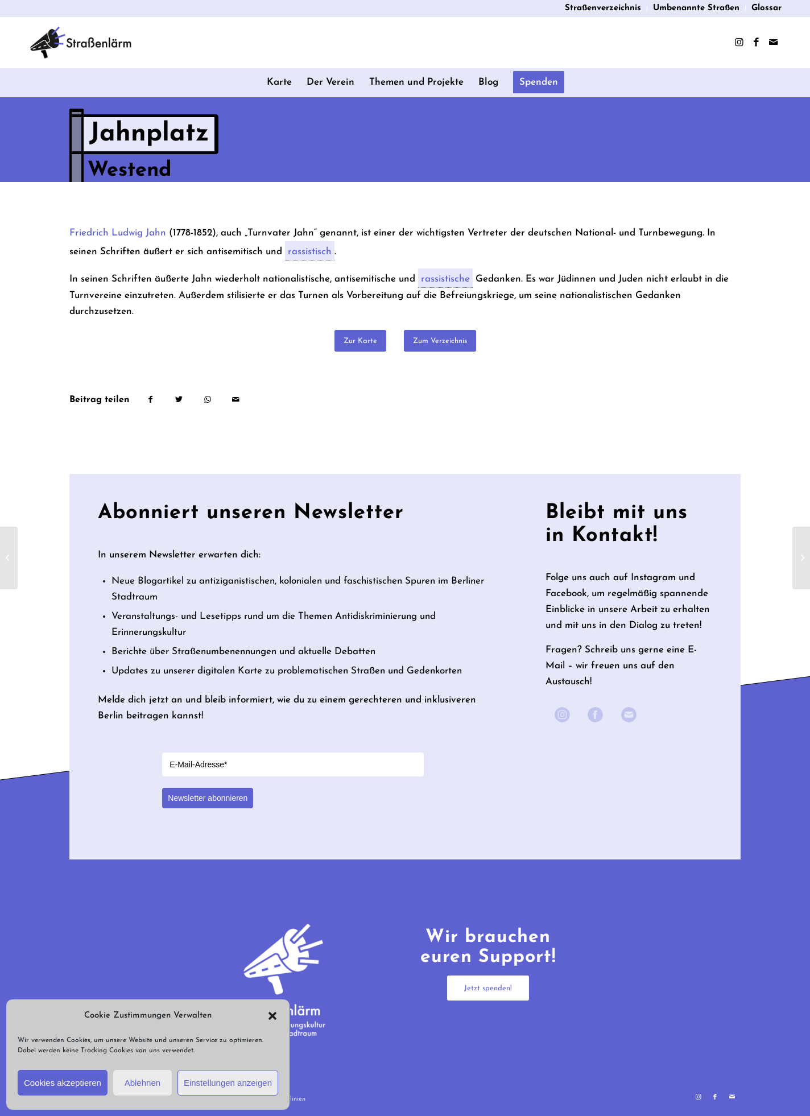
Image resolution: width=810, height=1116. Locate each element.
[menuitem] (603, 8)
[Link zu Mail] (773, 42)
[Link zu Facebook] (755, 42)
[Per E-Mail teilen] (236, 400)
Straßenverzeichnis (603, 8)
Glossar (766, 8)
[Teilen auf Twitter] (179, 400)
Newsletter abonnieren (207, 798)
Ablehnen (142, 1083)
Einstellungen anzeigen (228, 1083)
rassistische (445, 281)
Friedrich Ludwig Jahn (117, 233)
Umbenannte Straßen (696, 8)
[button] (272, 1016)
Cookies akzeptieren (62, 1083)
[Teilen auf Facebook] (150, 400)
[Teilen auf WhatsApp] (207, 400)
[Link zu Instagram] (738, 42)
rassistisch (309, 254)
